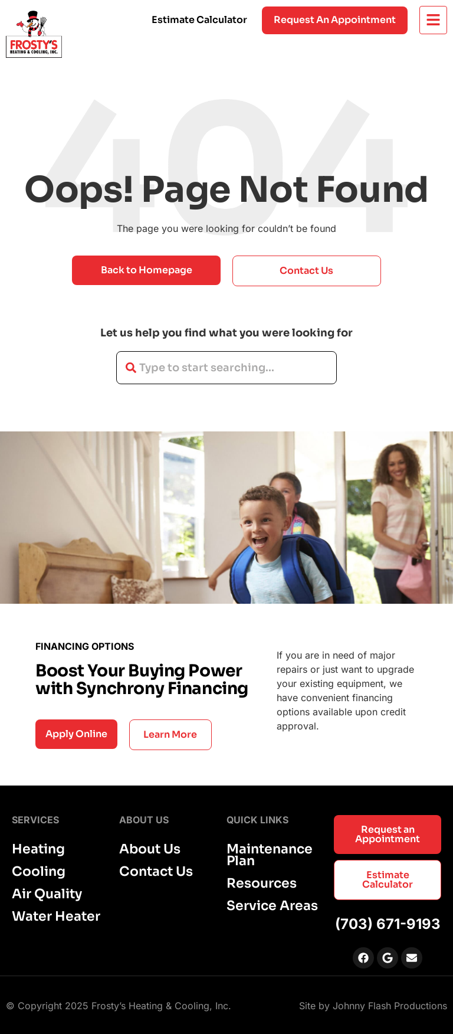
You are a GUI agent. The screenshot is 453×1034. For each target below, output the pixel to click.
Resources (261, 883)
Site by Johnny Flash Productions (373, 1006)
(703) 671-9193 (388, 923)
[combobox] (226, 367)
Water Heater (56, 916)
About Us (149, 849)
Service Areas (272, 906)
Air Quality (47, 894)
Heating (38, 849)
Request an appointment (335, 20)
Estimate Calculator (199, 20)
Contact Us (156, 872)
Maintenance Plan (269, 855)
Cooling (38, 872)
